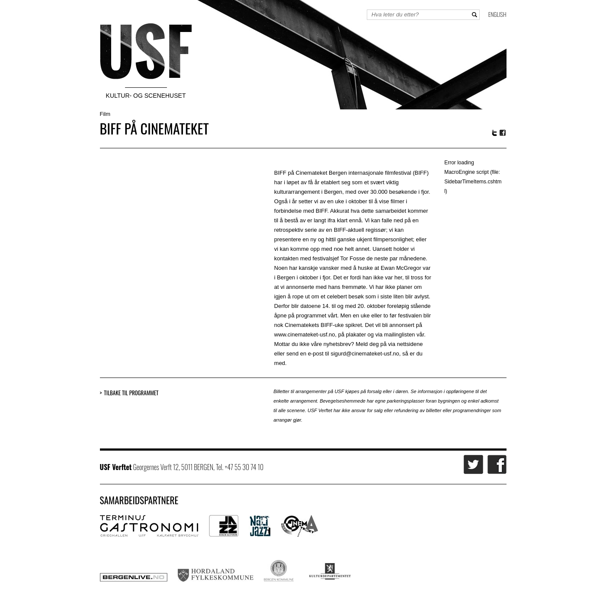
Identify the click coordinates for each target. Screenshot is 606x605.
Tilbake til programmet (131, 393)
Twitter (494, 132)
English (497, 14)
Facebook (503, 133)
